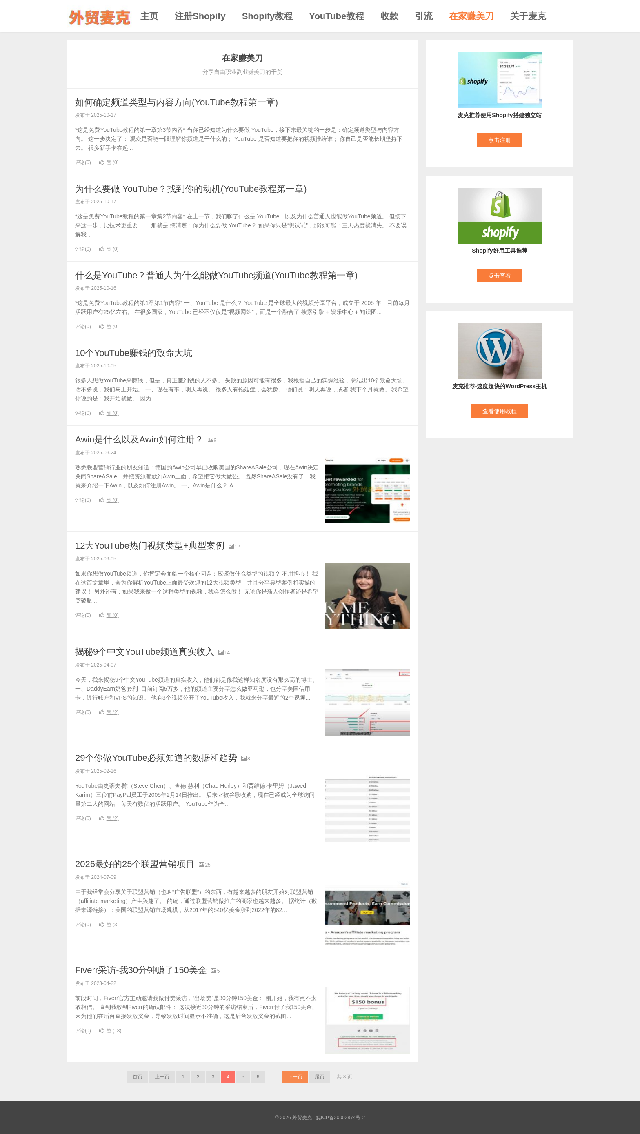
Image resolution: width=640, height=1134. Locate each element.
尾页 (319, 1077)
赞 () (109, 162)
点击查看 (499, 275)
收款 (389, 16)
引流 (424, 16)
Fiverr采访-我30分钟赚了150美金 (141, 970)
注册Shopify (200, 16)
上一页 (162, 1077)
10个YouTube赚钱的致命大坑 (133, 353)
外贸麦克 (99, 16)
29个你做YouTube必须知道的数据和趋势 (156, 758)
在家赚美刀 (471, 16)
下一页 (295, 1077)
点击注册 (499, 140)
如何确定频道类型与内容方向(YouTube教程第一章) (176, 102)
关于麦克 (528, 16)
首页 (137, 1077)
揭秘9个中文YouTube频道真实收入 (144, 652)
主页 (149, 16)
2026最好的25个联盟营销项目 (135, 864)
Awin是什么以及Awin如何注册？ (139, 439)
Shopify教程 (267, 16)
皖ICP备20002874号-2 (340, 1118)
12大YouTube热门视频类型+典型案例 (149, 545)
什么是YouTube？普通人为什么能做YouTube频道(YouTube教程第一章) (216, 275)
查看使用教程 (499, 411)
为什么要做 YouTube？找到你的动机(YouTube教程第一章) (191, 189)
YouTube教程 (336, 16)
